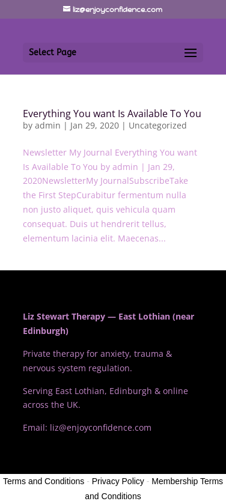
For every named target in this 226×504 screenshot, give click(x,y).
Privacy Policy (118, 481)
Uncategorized (158, 125)
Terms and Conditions (43, 481)
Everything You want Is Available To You (112, 113)
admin (48, 125)
